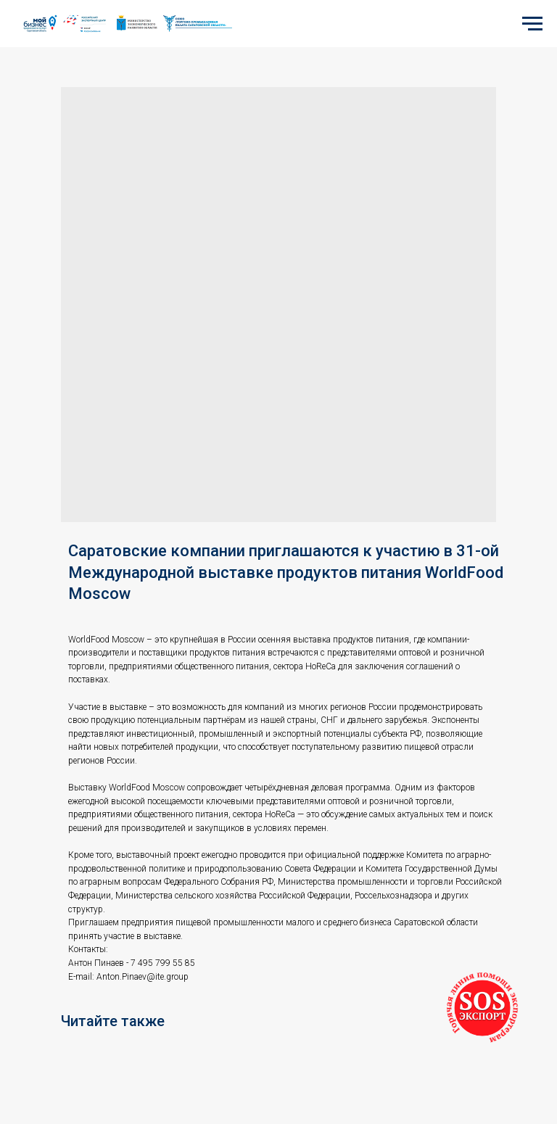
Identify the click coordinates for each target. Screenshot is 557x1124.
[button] (482, 1008)
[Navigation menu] (532, 24)
